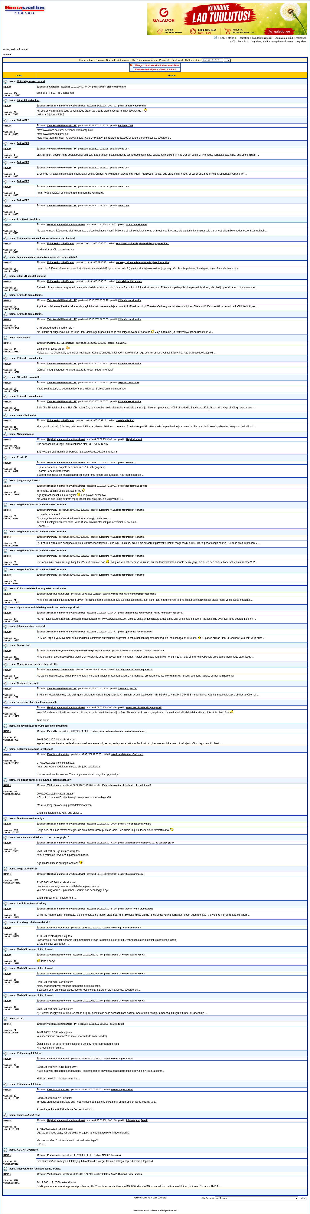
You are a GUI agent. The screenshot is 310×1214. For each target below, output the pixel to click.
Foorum (99, 60)
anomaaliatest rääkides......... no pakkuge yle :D (43, 837)
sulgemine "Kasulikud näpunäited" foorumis (41, 504)
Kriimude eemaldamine (30, 295)
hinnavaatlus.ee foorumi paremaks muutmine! (42, 725)
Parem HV (52, 510)
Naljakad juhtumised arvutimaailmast (66, 106)
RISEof (7, 87)
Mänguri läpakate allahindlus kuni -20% (157, 65)
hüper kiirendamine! (28, 100)
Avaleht (7, 54)
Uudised (110, 60)
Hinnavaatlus (86, 60)
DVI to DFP (23, 120)
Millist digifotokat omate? (31, 81)
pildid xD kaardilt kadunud (31, 276)
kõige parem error (27, 868)
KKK (222, 38)
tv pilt (20, 1018)
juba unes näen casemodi (31, 626)
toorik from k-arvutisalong (31, 903)
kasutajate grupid (284, 38)
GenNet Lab (23, 645)
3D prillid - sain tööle (28, 377)
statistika (244, 38)
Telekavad (177, 60)
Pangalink (164, 60)
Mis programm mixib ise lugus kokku (37, 664)
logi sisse (301, 41)
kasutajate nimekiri (262, 38)
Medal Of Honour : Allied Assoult (35, 949)
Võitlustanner (54, 785)
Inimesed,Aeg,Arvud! (28, 1115)
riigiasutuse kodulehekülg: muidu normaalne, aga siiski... (49, 607)
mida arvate (23, 337)
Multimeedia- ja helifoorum (60, 243)
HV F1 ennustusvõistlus (144, 60)
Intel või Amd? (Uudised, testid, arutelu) (39, 1168)
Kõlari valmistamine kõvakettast (35, 749)
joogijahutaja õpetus (28, 480)
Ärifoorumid (123, 60)
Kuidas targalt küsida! (29, 1053)
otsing (231, 38)
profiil (232, 41)
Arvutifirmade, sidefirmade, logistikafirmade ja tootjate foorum (78, 650)
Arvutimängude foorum (59, 955)
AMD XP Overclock (27, 1149)
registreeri (301, 38)
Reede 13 (22, 457)
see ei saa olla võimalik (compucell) (37, 702)
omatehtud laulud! (27, 415)
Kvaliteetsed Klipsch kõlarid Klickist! (155, 69)
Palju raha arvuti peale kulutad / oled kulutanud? (44, 780)
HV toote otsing (193, 60)
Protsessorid (53, 1155)
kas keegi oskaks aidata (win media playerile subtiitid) (47, 257)
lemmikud (243, 41)
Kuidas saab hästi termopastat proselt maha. (42, 588)
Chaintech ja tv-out (27, 683)
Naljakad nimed (25, 434)
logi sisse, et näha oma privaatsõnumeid (272, 41)
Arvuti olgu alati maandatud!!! (33, 922)
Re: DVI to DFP (125, 125)
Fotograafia (53, 87)
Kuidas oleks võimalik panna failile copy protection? (46, 238)
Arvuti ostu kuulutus (28, 219)
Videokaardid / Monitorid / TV (62, 125)
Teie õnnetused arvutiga (30, 818)
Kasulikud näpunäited (58, 594)
